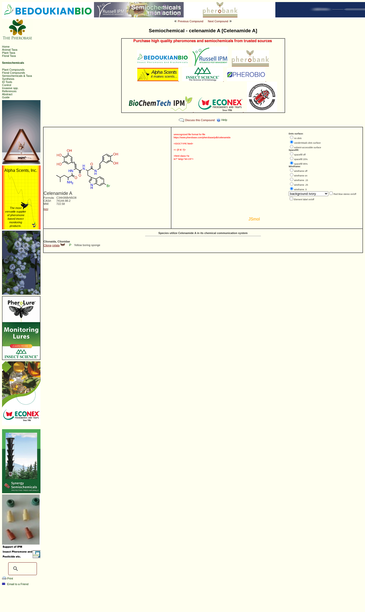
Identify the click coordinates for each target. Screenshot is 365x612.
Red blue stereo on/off (344, 194)
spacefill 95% (301, 164)
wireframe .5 (300, 189)
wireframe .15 (301, 180)
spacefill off (300, 154)
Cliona (47, 245)
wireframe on (300, 175)
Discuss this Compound (200, 120)
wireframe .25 (301, 185)
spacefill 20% (301, 159)
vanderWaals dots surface (307, 143)
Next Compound (218, 21)
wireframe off (300, 171)
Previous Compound (190, 21)
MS (46, 209)
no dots (298, 138)
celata (56, 245)
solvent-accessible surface (307, 147)
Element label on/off (304, 199)
